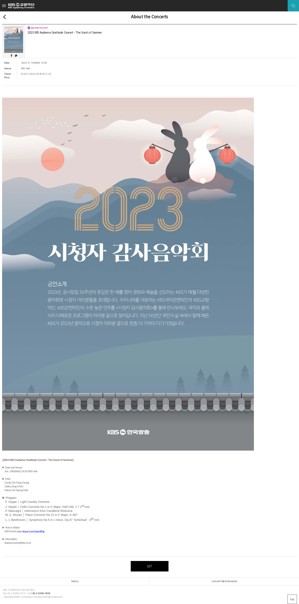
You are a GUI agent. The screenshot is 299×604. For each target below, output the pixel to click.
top (292, 599)
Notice (74, 581)
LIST (149, 566)
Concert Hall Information (224, 581)
